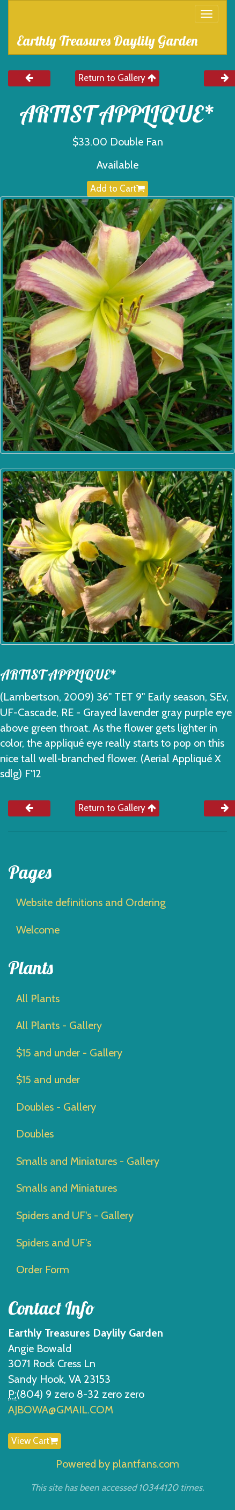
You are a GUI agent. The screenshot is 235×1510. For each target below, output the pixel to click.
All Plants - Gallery (59, 1025)
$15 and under (48, 1079)
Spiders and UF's (53, 1242)
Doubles (35, 1133)
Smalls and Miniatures (66, 1187)
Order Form (42, 1269)
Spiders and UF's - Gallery (75, 1215)
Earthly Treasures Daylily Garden (107, 40)
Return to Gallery (117, 77)
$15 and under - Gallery (69, 1052)
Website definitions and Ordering (91, 902)
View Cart (34, 1440)
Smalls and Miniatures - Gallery (87, 1161)
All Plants (38, 998)
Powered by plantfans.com (117, 1463)
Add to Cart (117, 188)
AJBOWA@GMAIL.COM (60, 1409)
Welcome (38, 929)
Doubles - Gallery (56, 1106)
